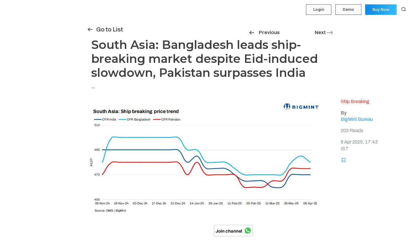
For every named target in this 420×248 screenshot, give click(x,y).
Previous (264, 32)
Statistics (15, 79)
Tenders (14, 68)
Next (324, 32)
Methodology (18, 113)
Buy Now (380, 9)
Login (316, 9)
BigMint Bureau (357, 119)
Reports (14, 91)
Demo (347, 9)
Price (11, 35)
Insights (14, 57)
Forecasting (17, 46)
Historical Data (20, 102)
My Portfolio (17, 23)
